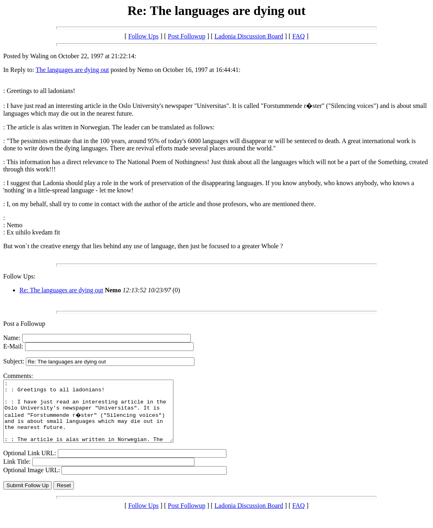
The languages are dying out (72, 69)
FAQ (298, 36)
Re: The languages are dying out (61, 290)
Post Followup (186, 36)
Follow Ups (143, 36)
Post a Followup (24, 323)
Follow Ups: (19, 276)
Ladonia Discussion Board (249, 36)
